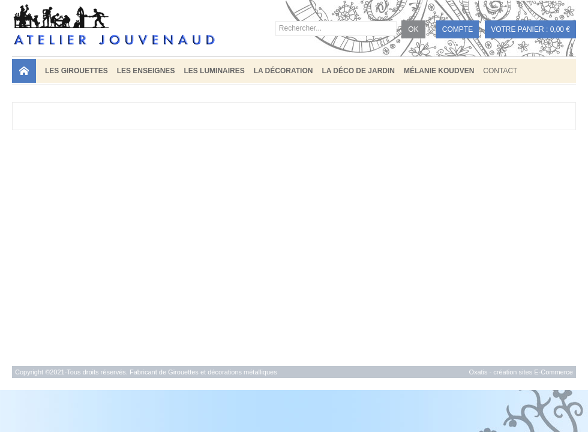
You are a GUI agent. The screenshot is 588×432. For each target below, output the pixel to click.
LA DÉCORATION (283, 71)
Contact (500, 71)
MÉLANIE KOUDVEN (439, 71)
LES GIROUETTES (76, 71)
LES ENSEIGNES (146, 71)
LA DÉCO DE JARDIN (358, 71)
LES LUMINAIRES (214, 71)
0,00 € (560, 29)
